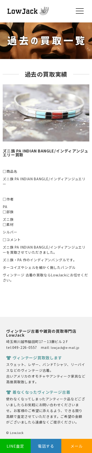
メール (76, 446)
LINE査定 (15, 446)
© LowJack (14, 433)
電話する (46, 446)
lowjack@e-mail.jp (65, 347)
